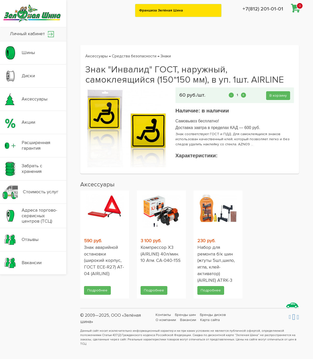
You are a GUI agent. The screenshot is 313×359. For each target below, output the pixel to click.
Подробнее (97, 290)
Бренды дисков (213, 315)
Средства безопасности (134, 56)
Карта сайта (210, 320)
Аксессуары (96, 56)
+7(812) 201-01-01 (262, 9)
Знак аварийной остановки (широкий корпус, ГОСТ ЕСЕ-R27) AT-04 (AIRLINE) (104, 260)
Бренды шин (185, 315)
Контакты (163, 315)
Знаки (165, 56)
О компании (166, 320)
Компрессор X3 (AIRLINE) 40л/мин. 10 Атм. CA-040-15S (161, 254)
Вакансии (188, 320)
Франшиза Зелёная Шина (161, 10)
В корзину (278, 95)
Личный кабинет (32, 34)
